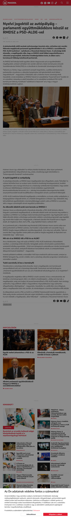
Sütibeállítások (31, 514)
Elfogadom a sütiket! (55, 514)
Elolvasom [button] (36, 510)
